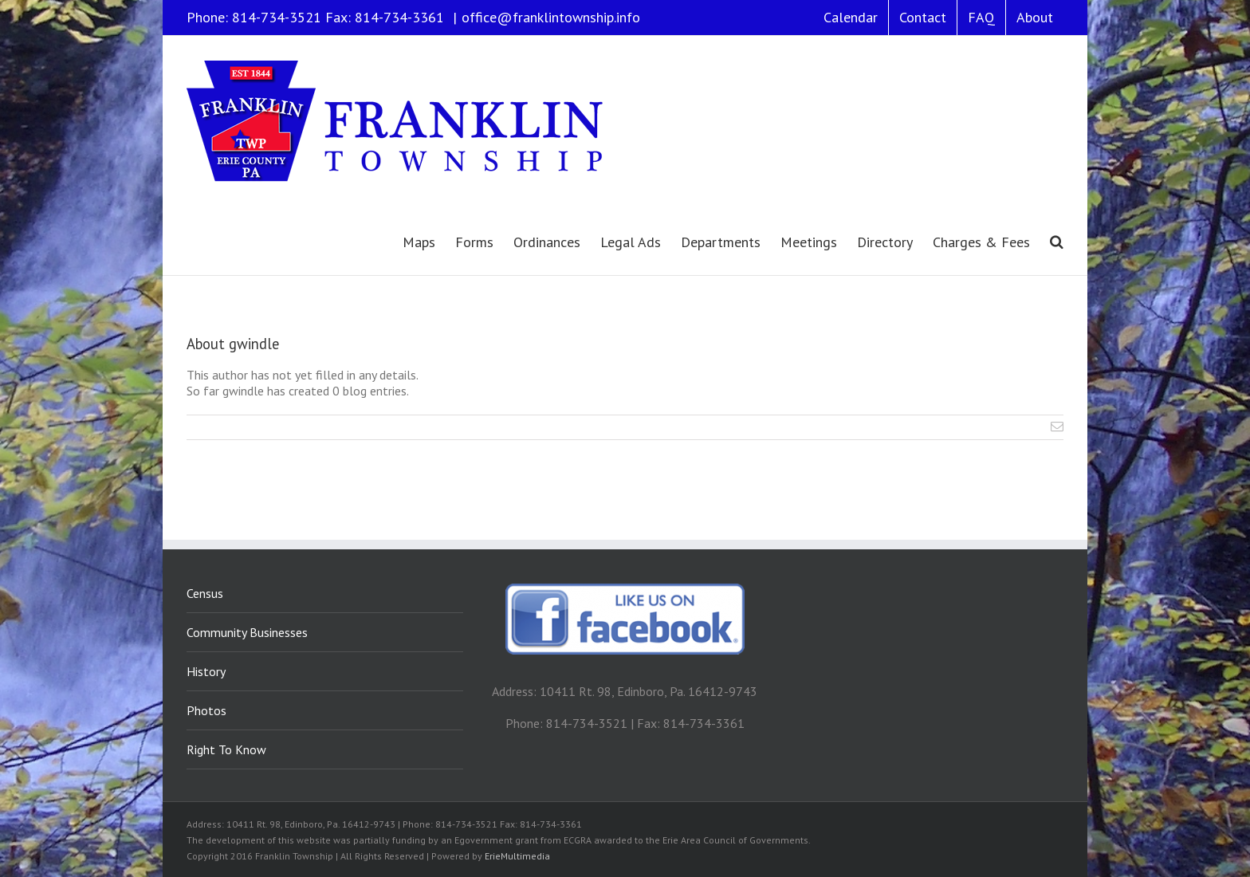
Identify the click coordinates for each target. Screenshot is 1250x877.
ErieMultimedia (517, 856)
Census (205, 593)
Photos (206, 710)
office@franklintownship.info (551, 17)
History (206, 671)
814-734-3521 (276, 17)
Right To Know (226, 749)
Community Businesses (247, 632)
